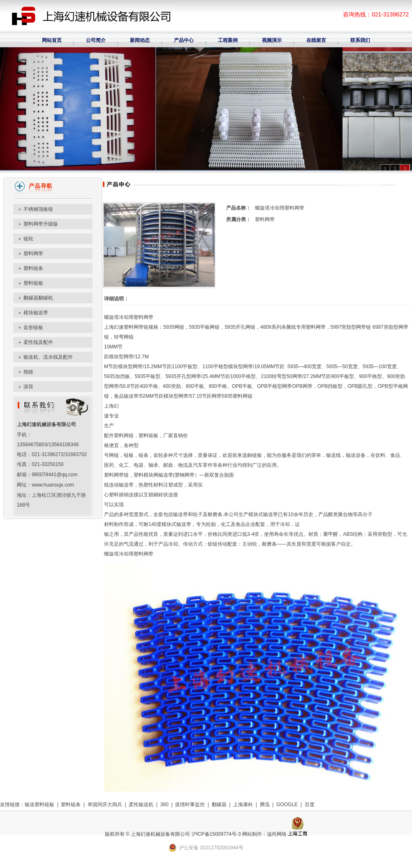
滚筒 (28, 387)
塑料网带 (33, 253)
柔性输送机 (141, 804)
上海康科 (243, 804)
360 (164, 804)
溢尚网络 (277, 834)
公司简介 (96, 40)
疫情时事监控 (190, 804)
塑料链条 (33, 268)
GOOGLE (287, 804)
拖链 (28, 372)
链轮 (28, 239)
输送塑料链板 (39, 804)
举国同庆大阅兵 (105, 804)
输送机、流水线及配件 (48, 357)
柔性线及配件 (38, 342)
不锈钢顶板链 (38, 209)
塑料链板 (33, 283)
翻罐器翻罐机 (38, 298)
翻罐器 (219, 804)
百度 (310, 804)
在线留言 (316, 40)
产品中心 (184, 40)
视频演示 (272, 40)
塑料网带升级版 (40, 224)
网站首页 (52, 40)
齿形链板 (33, 327)
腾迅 (265, 804)
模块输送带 (35, 313)
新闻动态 (140, 40)
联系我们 (360, 40)
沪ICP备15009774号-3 (216, 834)
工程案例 (228, 40)
